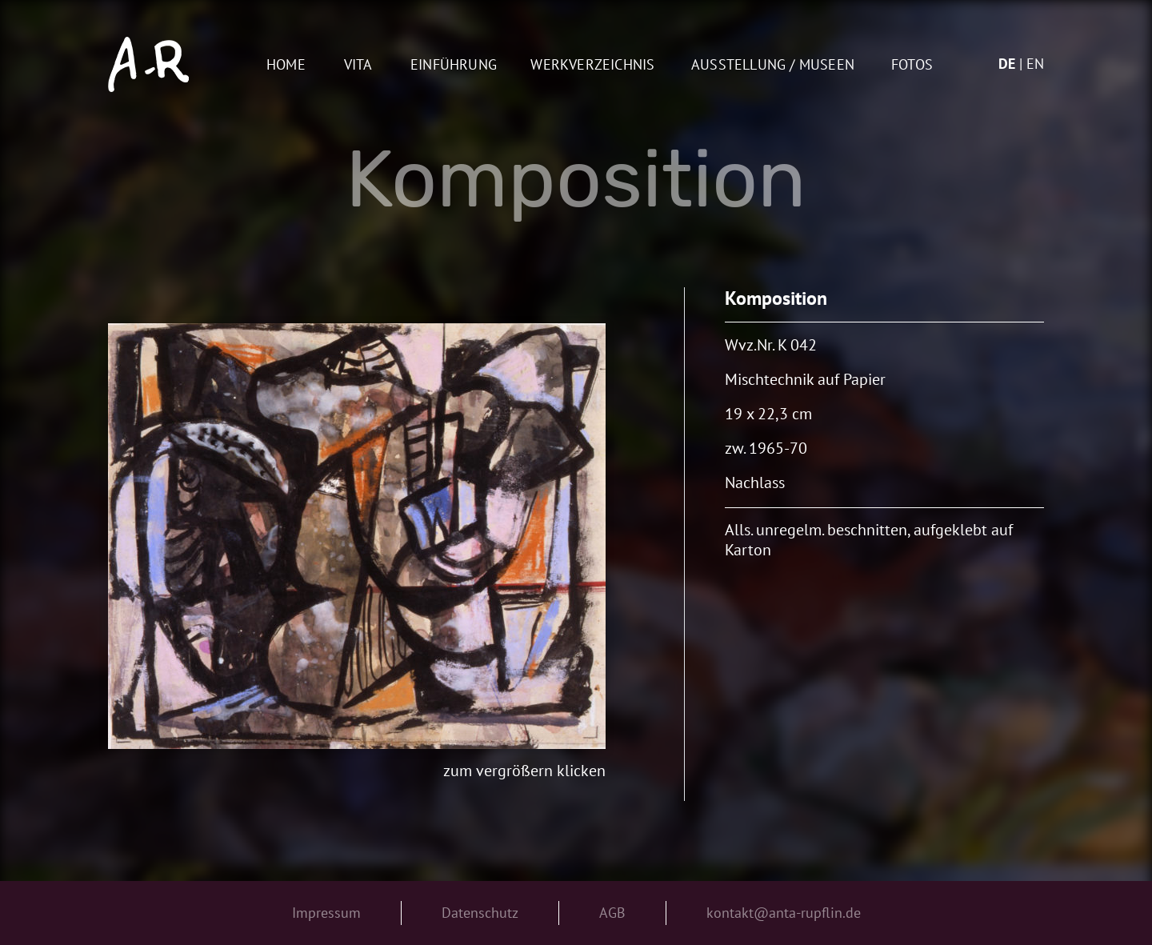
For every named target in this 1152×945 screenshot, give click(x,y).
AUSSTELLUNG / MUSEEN (772, 65)
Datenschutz (480, 912)
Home (286, 65)
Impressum (326, 912)
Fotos (912, 65)
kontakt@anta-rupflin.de (783, 912)
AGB (612, 912)
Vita (358, 65)
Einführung (453, 65)
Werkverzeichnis (592, 65)
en (1035, 63)
